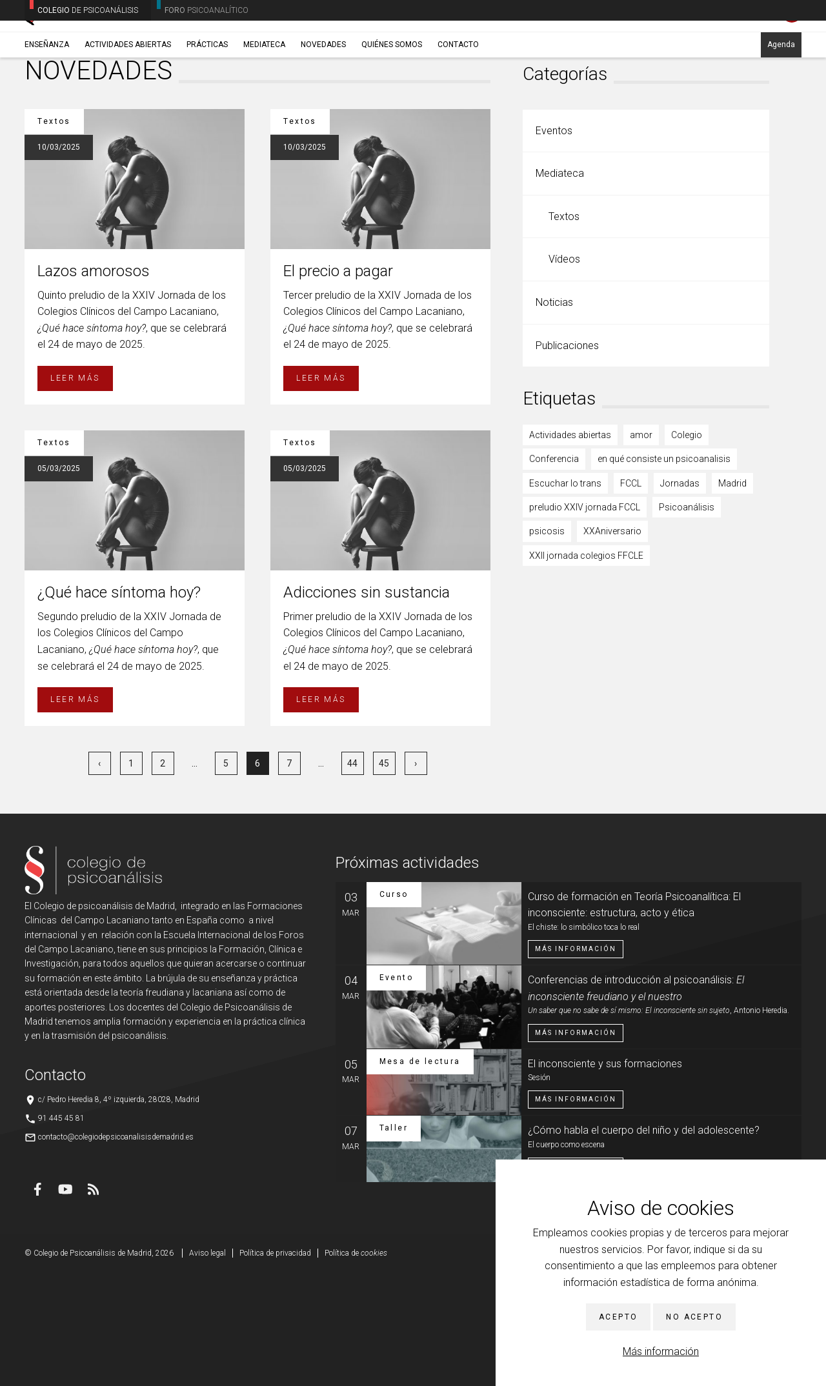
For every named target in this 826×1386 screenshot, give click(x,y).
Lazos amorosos (93, 385)
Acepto (618, 1316)
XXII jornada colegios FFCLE (586, 669)
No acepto (694, 1316)
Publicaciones (567, 459)
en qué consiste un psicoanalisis (664, 572)
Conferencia (554, 572)
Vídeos (564, 373)
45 (384, 877)
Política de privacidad (275, 1366)
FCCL (630, 597)
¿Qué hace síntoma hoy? (119, 706)
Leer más (74, 491)
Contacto (458, 101)
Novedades (323, 101)
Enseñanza (47, 101)
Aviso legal (207, 1366)
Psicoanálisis (686, 621)
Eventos (554, 244)
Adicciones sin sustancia (366, 706)
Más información (661, 1351)
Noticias (554, 416)
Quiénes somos (391, 101)
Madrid (732, 597)
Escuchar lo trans (565, 597)
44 (352, 877)
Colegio (686, 548)
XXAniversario (612, 644)
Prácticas (207, 101)
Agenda (781, 101)
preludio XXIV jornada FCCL (584, 621)
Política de (356, 1366)
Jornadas (680, 597)
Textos (564, 330)
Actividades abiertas (128, 101)
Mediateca (264, 101)
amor (641, 548)
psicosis (547, 644)
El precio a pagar (338, 385)
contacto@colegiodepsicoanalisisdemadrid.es (116, 1250)
